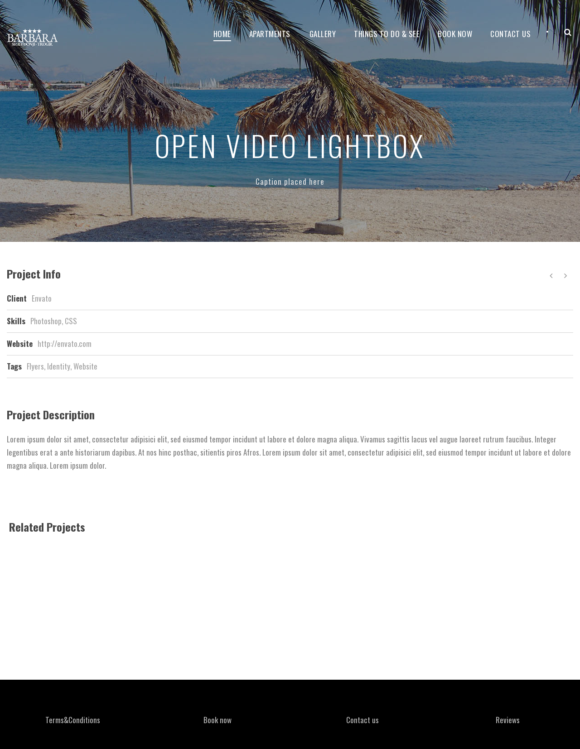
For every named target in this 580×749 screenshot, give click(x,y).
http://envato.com (65, 343)
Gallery (322, 33)
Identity (58, 366)
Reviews (508, 719)
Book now (455, 33)
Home (222, 33)
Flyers (35, 366)
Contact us (362, 719)
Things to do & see (387, 33)
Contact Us (510, 33)
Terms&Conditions (72, 719)
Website (85, 366)
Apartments (269, 33)
